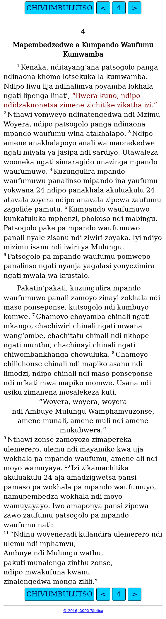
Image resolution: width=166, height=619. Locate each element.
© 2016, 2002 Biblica (83, 610)
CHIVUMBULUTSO (59, 8)
